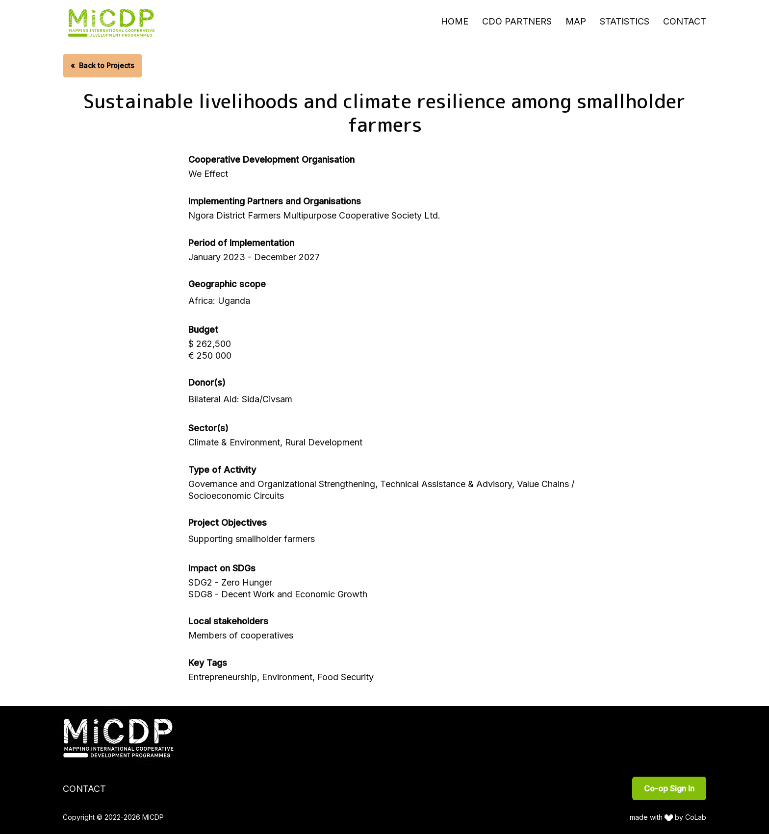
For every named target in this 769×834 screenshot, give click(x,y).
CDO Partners (517, 21)
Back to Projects (102, 65)
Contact (684, 21)
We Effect (208, 174)
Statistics (624, 21)
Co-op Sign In (669, 788)
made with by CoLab (668, 817)
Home (454, 21)
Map (575, 21)
